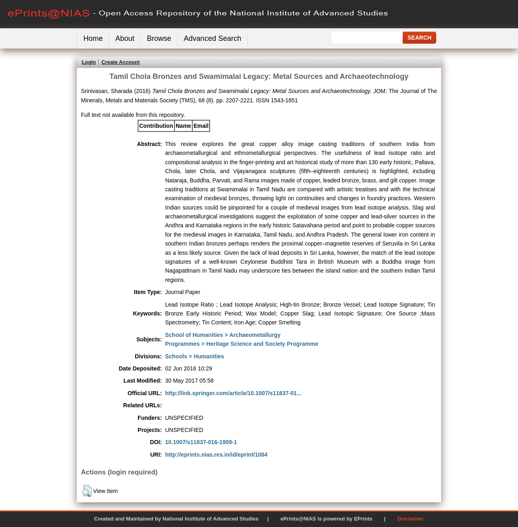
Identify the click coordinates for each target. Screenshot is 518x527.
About (124, 38)
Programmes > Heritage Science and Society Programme (241, 344)
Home (93, 38)
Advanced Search (212, 38)
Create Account (121, 62)
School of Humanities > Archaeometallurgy (222, 335)
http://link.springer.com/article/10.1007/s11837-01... (233, 393)
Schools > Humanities (194, 356)
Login (89, 62)
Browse (159, 38)
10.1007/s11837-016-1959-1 (201, 442)
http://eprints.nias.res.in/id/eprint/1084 (216, 454)
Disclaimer (410, 519)
